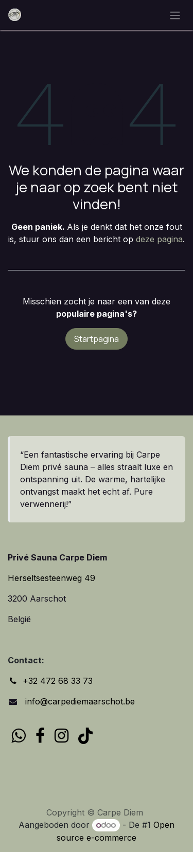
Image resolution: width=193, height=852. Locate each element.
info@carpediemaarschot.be (79, 701)
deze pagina (159, 239)
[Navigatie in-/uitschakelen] (175, 15)
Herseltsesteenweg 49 (51, 578)
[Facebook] (40, 736)
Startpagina (96, 339)
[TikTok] (85, 736)
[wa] (18, 736)
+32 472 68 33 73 (58, 681)
